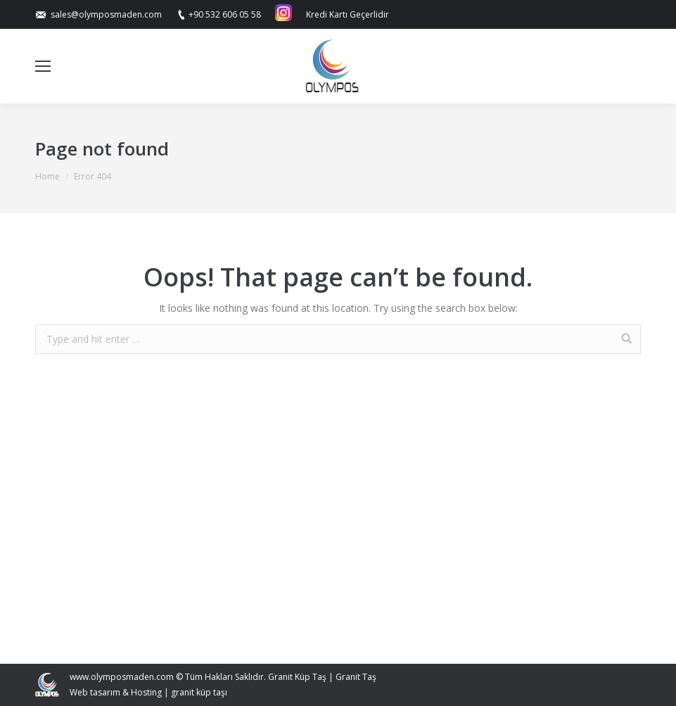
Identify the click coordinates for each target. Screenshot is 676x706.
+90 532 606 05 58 (225, 14)
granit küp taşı (199, 692)
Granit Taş (356, 677)
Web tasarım (95, 692)
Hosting (146, 692)
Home (47, 176)
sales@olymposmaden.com (106, 14)
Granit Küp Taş (297, 677)
